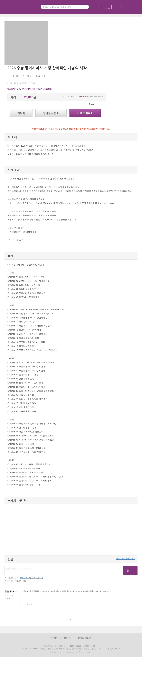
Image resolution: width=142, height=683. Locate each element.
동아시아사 (26, 88)
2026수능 (16, 88)
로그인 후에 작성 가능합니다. (62, 570)
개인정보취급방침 (84, 638)
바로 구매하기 (85, 113)
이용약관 (54, 638)
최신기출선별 (46, 88)
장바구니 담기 (51, 113)
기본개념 (35, 88)
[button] (7, 522)
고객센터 (67, 638)
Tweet (92, 104)
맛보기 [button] (21, 113)
